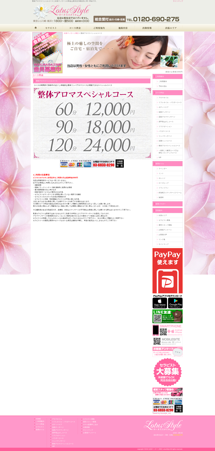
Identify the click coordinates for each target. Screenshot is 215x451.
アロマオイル (164, 98)
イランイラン (164, 188)
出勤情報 (86, 427)
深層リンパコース (165, 141)
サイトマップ (178, 1)
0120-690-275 (178, 435)
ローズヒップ (164, 183)
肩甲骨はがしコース (166, 122)
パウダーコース (164, 131)
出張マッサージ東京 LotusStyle (159, 449)
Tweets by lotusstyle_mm (161, 413)
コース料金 (160, 93)
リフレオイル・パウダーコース (170, 102)
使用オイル (160, 164)
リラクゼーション (165, 126)
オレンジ (162, 178)
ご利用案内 (163, 81)
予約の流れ (163, 86)
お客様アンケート (165, 230)
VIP (160, 157)
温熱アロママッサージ (167, 117)
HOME (38, 419)
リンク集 (162, 239)
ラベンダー (163, 169)
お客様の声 (163, 235)
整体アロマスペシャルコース (169, 146)
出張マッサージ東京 (71, 33)
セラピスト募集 (164, 220)
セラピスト (40, 427)
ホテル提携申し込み (90, 424)
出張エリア (163, 215)
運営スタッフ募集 (165, 225)
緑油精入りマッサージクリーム (170, 193)
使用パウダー (161, 204)
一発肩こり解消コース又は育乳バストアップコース (168, 152)
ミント (161, 173)
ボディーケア (164, 107)
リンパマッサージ (165, 136)
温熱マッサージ (164, 112)
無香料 (161, 197)
